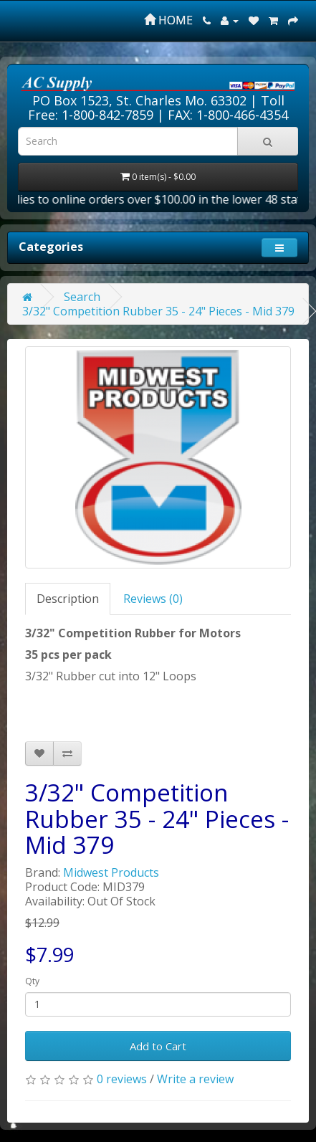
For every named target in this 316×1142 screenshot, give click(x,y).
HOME (168, 20)
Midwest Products (111, 872)
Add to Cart (158, 1046)
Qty (32, 981)
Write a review (195, 1079)
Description (68, 598)
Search (82, 297)
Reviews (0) (153, 598)
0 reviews (122, 1079)
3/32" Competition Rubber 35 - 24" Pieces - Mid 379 (158, 311)
